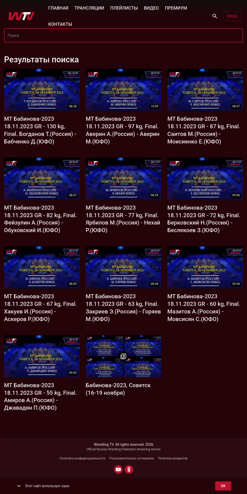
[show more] (19, 486)
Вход (232, 16)
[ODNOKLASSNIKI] (129, 469)
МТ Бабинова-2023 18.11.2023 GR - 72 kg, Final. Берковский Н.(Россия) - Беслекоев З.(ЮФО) (203, 219)
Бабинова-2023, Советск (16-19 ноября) (118, 389)
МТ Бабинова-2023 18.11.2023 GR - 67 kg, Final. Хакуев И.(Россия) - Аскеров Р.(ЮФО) (40, 307)
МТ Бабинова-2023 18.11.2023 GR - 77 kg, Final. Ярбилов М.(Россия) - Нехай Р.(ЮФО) (123, 219)
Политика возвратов (173, 458)
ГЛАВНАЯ (58, 7)
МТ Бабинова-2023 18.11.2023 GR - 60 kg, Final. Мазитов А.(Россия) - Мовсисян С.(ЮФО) (203, 307)
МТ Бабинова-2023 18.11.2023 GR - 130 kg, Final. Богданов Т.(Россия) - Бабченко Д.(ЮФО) (40, 130)
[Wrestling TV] (21, 16)
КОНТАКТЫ (60, 23)
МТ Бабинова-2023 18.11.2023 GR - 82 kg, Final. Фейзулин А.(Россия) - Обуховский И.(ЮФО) (40, 219)
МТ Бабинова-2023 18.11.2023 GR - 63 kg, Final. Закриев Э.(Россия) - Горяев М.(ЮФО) (123, 307)
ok (223, 486)
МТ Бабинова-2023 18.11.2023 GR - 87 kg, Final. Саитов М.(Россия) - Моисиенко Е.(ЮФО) (203, 130)
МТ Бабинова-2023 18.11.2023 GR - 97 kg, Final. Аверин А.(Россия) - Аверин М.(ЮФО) (123, 130)
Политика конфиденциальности (82, 458)
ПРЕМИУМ (176, 7)
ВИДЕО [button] (151, 7)
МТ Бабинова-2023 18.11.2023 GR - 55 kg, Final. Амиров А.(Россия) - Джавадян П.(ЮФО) (40, 396)
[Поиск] (215, 16)
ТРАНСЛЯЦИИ (89, 7)
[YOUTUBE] (118, 469)
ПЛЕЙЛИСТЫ (124, 7)
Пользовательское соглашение (131, 458)
